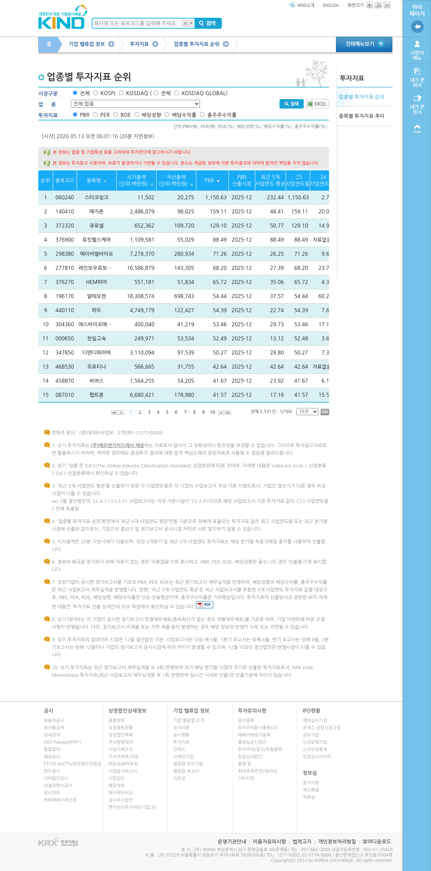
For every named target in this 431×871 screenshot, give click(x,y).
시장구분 (48, 93)
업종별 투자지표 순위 (196, 44)
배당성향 (151, 115)
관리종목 (246, 720)
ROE (125, 115)
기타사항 (246, 778)
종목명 (93, 180)
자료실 (179, 778)
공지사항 (181, 728)
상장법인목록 (120, 735)
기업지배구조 (120, 749)
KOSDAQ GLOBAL (204, 93)
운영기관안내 (232, 841)
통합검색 (52, 749)
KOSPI (108, 93)
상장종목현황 (120, 728)
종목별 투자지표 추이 (361, 116)
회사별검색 (54, 728)
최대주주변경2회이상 (257, 771)
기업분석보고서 (122, 771)
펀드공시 (52, 771)
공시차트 (52, 793)
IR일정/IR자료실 (123, 764)
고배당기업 (183, 757)
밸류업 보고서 (186, 771)
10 (212, 412)
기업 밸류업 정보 (87, 44)
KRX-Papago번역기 (62, 742)
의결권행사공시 (58, 785)
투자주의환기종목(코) (258, 728)
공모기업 (311, 735)
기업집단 (116, 778)
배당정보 (116, 785)
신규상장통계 (315, 749)
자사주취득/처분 (123, 757)
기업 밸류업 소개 (188, 720)
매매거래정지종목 (254, 735)
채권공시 (52, 757)
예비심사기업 (315, 720)
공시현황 (181, 735)
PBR (84, 115)
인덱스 (179, 749)
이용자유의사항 (269, 841)
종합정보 (116, 720)
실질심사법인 (250, 757)
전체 (85, 93)
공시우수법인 (120, 800)
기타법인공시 (56, 778)
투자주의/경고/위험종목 (260, 749)
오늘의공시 (54, 720)
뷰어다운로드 (377, 841)
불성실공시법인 (252, 742)
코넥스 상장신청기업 (322, 728)
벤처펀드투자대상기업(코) (132, 807)
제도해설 (311, 790)
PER (105, 115)
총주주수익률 (221, 115)
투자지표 (139, 44)
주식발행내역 (120, 742)
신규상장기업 (315, 742)
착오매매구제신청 (60, 800)
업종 (51, 104)
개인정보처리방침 (337, 841)
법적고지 (302, 841)
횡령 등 (244, 764)
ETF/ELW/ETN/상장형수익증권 (72, 764)
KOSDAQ (137, 93)
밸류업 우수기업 (188, 764)
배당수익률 (184, 115)
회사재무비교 (120, 793)
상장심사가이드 (317, 757)
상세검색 (52, 735)
